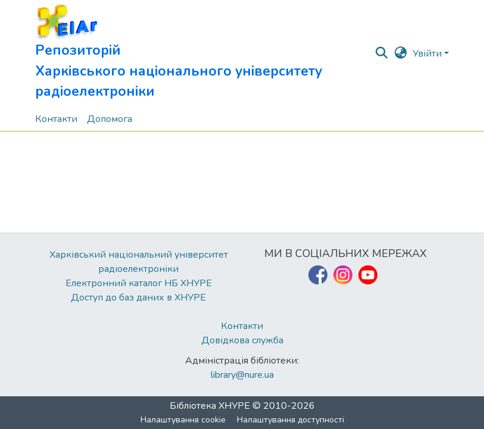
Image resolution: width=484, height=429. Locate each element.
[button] (204, 53)
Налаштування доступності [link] (290, 419)
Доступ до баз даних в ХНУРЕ (138, 297)
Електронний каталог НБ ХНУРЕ (138, 283)
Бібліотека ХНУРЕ (210, 405)
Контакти (242, 326)
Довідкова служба (242, 340)
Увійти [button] (428, 53)
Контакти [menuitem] (56, 119)
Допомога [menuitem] (109, 119)
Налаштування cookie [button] (183, 419)
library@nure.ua (242, 374)
